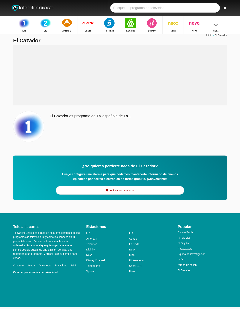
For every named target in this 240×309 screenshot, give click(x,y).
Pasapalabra (185, 250)
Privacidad (61, 267)
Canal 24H (135, 267)
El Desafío (184, 272)
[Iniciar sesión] (210, 8)
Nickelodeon (136, 262)
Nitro (132, 273)
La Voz (182, 261)
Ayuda (31, 267)
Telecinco (91, 245)
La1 (88, 235)
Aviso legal (45, 267)
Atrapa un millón (187, 266)
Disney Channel (95, 262)
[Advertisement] (120, 77)
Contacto (18, 267)
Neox (132, 251)
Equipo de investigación (192, 255)
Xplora (90, 273)
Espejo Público (186, 234)
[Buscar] (223, 8)
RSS (73, 267)
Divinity (90, 251)
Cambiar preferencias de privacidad (35, 274)
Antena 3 (91, 240)
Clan (132, 256)
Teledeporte (93, 267)
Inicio (209, 37)
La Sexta (134, 245)
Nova (89, 256)
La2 (131, 235)
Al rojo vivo (184, 239)
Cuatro (133, 240)
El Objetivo (184, 245)
